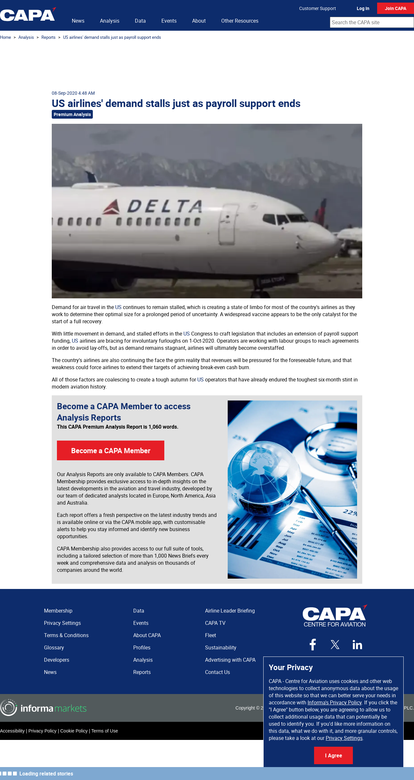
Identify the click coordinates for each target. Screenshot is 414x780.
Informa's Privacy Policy (335, 702)
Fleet (210, 635)
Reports (48, 37)
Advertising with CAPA (230, 659)
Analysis (109, 20)
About (199, 20)
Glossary (54, 647)
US (118, 307)
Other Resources (239, 20)
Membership (58, 610)
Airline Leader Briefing (230, 610)
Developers (56, 659)
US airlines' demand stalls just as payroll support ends (112, 37)
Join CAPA (395, 8)
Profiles (141, 647)
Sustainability (220, 647)
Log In (363, 8)
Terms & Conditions (66, 635)
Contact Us (217, 672)
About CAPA (147, 635)
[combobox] (372, 22)
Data (140, 20)
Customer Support (317, 8)
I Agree (333, 755)
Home (5, 37)
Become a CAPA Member (110, 450)
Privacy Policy (42, 730)
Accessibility (12, 730)
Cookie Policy (74, 730)
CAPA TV (215, 622)
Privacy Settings (344, 738)
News (78, 20)
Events (169, 20)
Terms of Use (104, 730)
